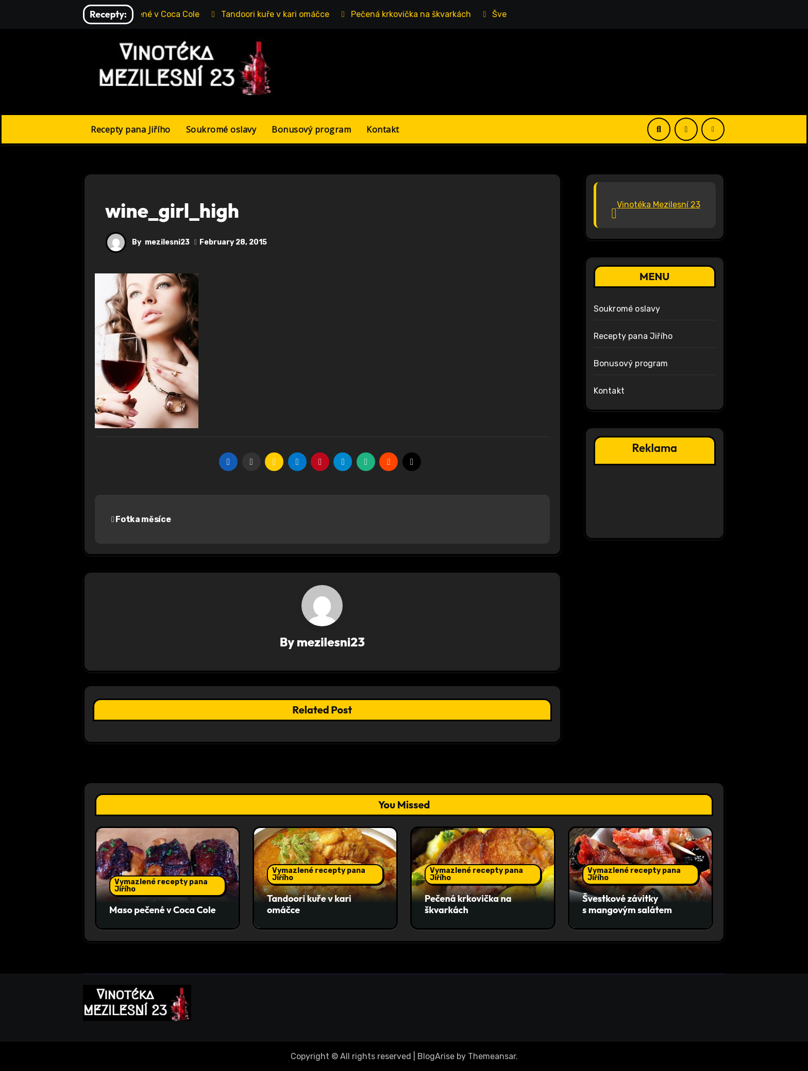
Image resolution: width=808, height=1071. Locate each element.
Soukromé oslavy (221, 129)
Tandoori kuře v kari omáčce (309, 904)
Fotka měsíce (141, 519)
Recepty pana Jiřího (131, 129)
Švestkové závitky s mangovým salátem (627, 904)
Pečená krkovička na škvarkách (468, 904)
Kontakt (382, 129)
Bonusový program (311, 129)
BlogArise (435, 1056)
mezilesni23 (167, 242)
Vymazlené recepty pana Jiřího (161, 886)
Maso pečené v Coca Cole (162, 910)
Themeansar (492, 1056)
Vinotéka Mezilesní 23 (658, 204)
